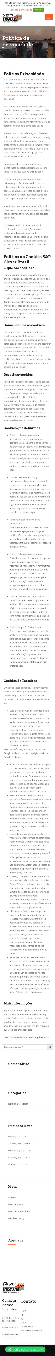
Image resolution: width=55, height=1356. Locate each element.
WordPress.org (16, 1218)
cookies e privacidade (22, 9)
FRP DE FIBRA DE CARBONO (10, 1319)
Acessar (12, 1197)
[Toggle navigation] (49, 17)
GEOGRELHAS (11, 1327)
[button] (25, 1349)
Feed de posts (15, 1204)
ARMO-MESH (11, 1334)
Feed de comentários (19, 1211)
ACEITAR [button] (38, 9)
